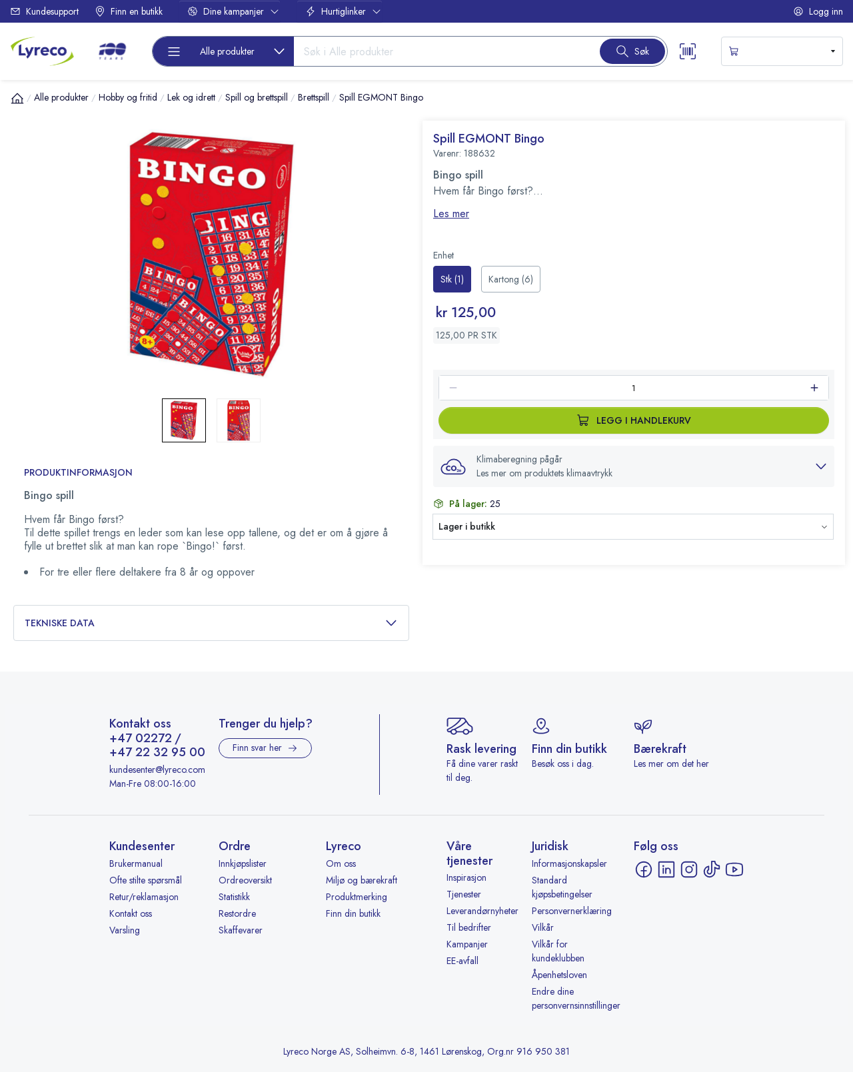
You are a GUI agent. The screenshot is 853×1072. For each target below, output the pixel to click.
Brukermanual (136, 863)
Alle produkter (61, 97)
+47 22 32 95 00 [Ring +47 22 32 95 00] (157, 753)
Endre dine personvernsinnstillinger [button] (576, 998)
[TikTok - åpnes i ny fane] (712, 869)
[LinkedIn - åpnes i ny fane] (666, 869)
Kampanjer (467, 944)
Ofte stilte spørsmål (145, 880)
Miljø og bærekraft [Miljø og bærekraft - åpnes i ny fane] (361, 880)
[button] (634, 466)
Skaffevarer (241, 930)
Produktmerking (356, 896)
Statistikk (234, 896)
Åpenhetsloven (559, 974)
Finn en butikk (129, 11)
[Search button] (632, 51)
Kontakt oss (130, 913)
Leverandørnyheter (482, 910)
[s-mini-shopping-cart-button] (782, 51)
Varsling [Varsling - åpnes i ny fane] (124, 930)
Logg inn (818, 11)
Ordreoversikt (245, 880)
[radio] (452, 279)
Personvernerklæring (572, 910)
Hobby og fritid (128, 97)
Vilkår (543, 927)
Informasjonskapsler (569, 863)
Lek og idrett (191, 97)
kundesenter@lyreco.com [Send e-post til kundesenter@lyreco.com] (157, 769)
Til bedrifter (468, 927)
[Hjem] (17, 98)
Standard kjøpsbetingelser (562, 887)
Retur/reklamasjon (144, 896)
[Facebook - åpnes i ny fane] (644, 869)
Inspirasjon (466, 877)
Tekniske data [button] (211, 623)
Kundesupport (44, 11)
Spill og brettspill (256, 97)
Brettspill (313, 97)
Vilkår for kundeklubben (558, 951)
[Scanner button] (687, 51)
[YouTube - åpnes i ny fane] (734, 869)
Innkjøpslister (243, 863)
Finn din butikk (353, 913)
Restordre (237, 913)
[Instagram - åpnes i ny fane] (689, 869)
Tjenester (463, 894)
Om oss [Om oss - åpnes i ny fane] (341, 863)
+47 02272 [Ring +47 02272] (140, 739)
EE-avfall (462, 960)
